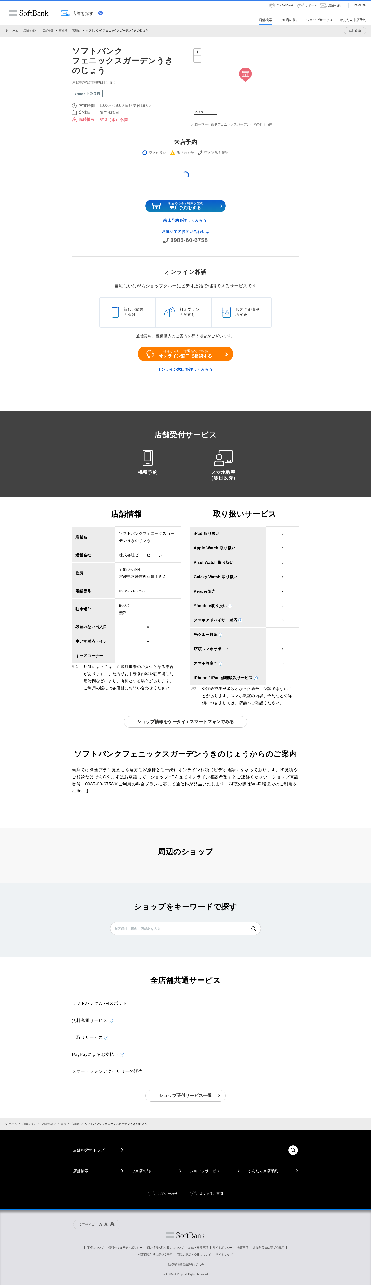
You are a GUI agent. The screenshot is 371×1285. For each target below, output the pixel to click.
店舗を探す (30, 30)
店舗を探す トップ (88, 1150)
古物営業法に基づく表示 (268, 1247)
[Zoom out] (197, 58)
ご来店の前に (142, 1170)
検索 (253, 928)
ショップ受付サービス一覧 (185, 1095)
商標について (95, 1247)
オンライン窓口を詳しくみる (183, 369)
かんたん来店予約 (263, 1170)
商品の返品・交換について (194, 1255)
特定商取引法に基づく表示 (155, 1255)
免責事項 (242, 1247)
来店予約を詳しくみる (183, 220)
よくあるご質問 (211, 1193)
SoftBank (29, 13)
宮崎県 (63, 30)
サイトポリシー (223, 1247)
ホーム (14, 30)
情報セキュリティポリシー (125, 1247)
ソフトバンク (185, 1235)
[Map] (245, 81)
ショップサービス (205, 1170)
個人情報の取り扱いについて (165, 1247)
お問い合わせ (167, 1193)
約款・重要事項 (198, 1247)
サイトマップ (224, 1255)
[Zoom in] (197, 52)
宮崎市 (76, 30)
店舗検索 (48, 30)
